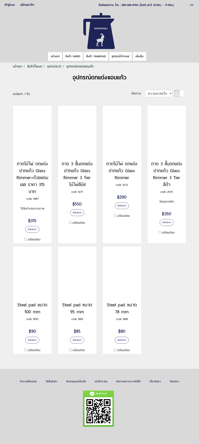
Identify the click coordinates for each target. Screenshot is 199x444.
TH (189, 5)
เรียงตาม (138, 93)
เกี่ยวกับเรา (155, 381)
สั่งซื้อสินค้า (32, 229)
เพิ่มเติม (139, 56)
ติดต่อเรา (174, 381)
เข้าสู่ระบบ (9, 5)
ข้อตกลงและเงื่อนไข (76, 381)
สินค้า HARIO (72, 56)
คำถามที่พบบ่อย (28, 381)
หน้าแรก (55, 56)
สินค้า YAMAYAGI (96, 56)
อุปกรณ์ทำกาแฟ (120, 56)
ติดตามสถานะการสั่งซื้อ (128, 381)
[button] (149, 56)
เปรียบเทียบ (34, 239)
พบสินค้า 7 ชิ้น (21, 93)
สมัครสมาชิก (27, 5)
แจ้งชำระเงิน (101, 381)
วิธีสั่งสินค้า (51, 381)
